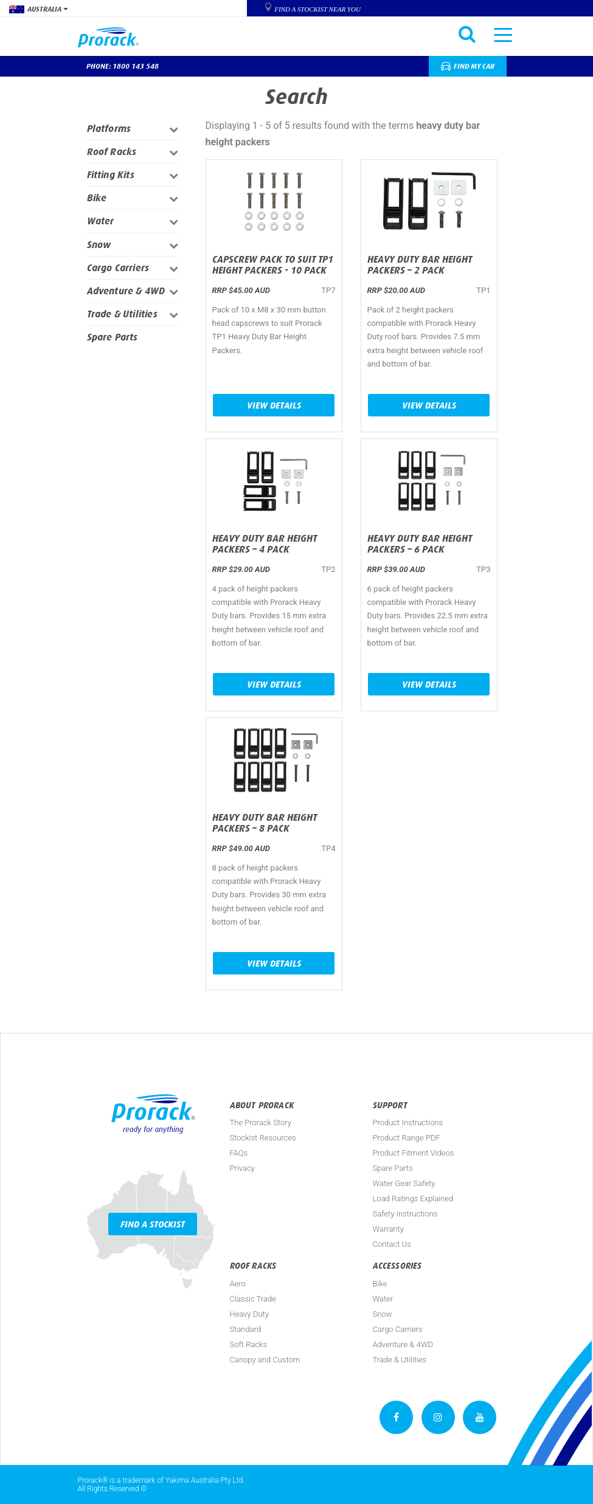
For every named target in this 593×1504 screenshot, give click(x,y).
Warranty (388, 1228)
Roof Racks (112, 151)
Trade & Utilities (122, 314)
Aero (238, 1283)
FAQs (239, 1152)
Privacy (242, 1168)
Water (100, 221)
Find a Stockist (152, 1224)
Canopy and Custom (265, 1359)
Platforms (109, 128)
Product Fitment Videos (413, 1152)
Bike (97, 198)
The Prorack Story (260, 1122)
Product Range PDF (406, 1137)
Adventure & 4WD (126, 291)
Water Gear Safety (404, 1183)
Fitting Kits (110, 175)
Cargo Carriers (118, 268)
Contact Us (392, 1244)
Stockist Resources (263, 1137)
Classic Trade (253, 1298)
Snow (99, 244)
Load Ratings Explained (413, 1198)
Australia (38, 9)
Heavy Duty (249, 1314)
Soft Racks (249, 1344)
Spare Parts (112, 337)
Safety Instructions (405, 1213)
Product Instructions (408, 1122)
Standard (246, 1329)
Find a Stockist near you (317, 9)
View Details (274, 405)
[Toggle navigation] (503, 34)
